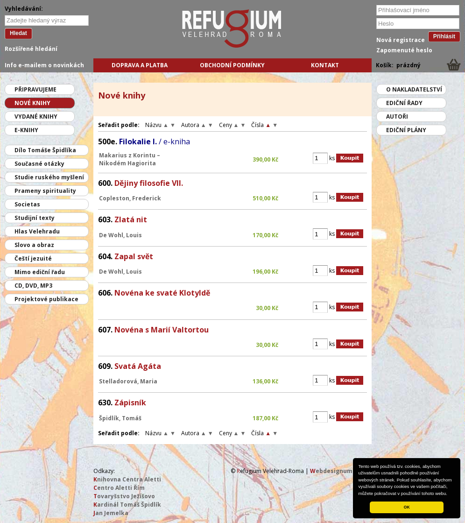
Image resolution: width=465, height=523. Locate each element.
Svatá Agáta (137, 366)
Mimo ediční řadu (39, 272)
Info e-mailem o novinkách (44, 65)
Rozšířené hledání (31, 49)
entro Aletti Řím (119, 488)
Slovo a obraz (34, 245)
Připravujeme (35, 89)
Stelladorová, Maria (128, 381)
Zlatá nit (130, 219)
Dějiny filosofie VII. (148, 183)
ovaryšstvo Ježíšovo (124, 496)
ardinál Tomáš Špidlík (127, 505)
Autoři (397, 116)
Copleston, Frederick (130, 198)
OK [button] (407, 507)
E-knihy (26, 130)
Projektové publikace (46, 299)
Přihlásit (444, 36)
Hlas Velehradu (37, 231)
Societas (27, 204)
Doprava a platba (140, 65)
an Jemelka (110, 513)
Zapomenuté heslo (404, 50)
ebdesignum (331, 471)
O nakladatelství (414, 89)
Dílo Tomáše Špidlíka (45, 150)
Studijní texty (34, 218)
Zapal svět (133, 256)
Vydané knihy (35, 116)
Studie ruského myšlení (49, 177)
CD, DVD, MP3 (33, 286)
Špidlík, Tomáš (120, 418)
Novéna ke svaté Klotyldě (162, 293)
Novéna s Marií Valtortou (161, 330)
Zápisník (130, 402)
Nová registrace (400, 40)
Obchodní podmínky (232, 65)
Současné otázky (39, 164)
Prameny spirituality (45, 191)
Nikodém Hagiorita (127, 163)
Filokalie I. (154, 141)
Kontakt (325, 65)
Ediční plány (406, 130)
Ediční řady (404, 103)
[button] (450, 494)
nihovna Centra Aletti (127, 479)
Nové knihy (32, 103)
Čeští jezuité (33, 258)
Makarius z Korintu (127, 155)
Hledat (18, 33)
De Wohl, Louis (120, 235)
